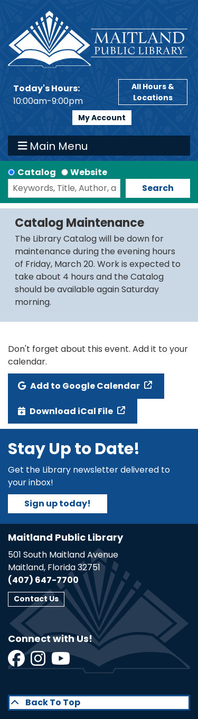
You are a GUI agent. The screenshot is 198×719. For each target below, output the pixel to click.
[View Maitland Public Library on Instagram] (39, 662)
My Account (102, 117)
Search (158, 188)
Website (88, 172)
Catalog (36, 172)
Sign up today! (57, 503)
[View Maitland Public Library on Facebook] (17, 662)
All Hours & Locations (152, 92)
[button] (60, 95)
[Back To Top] (99, 703)
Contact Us (36, 598)
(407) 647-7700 (43, 580)
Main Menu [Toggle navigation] (53, 145)
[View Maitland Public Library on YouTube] (61, 662)
